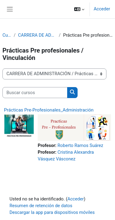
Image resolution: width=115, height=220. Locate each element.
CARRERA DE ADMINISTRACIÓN (37, 35)
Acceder (102, 9)
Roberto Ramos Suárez (80, 145)
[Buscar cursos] (34, 92)
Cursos (6, 35)
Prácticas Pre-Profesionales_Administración (49, 110)
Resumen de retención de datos (41, 205)
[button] (79, 9)
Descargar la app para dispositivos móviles (52, 212)
